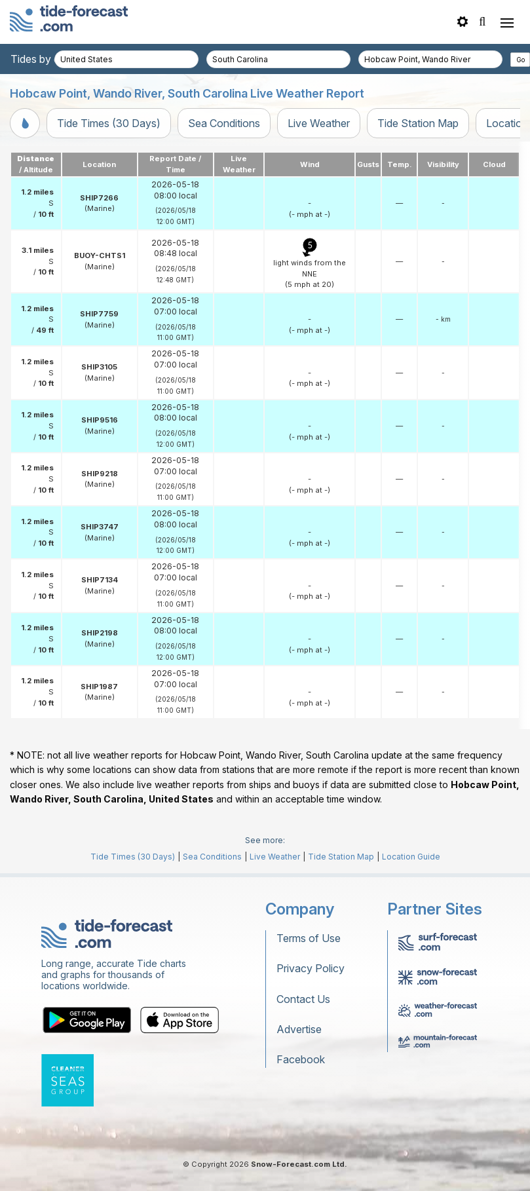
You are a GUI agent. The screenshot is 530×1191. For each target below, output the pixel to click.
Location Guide (411, 856)
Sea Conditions (224, 123)
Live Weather (319, 123)
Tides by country (50, 59)
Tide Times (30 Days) (109, 123)
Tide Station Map (418, 123)
